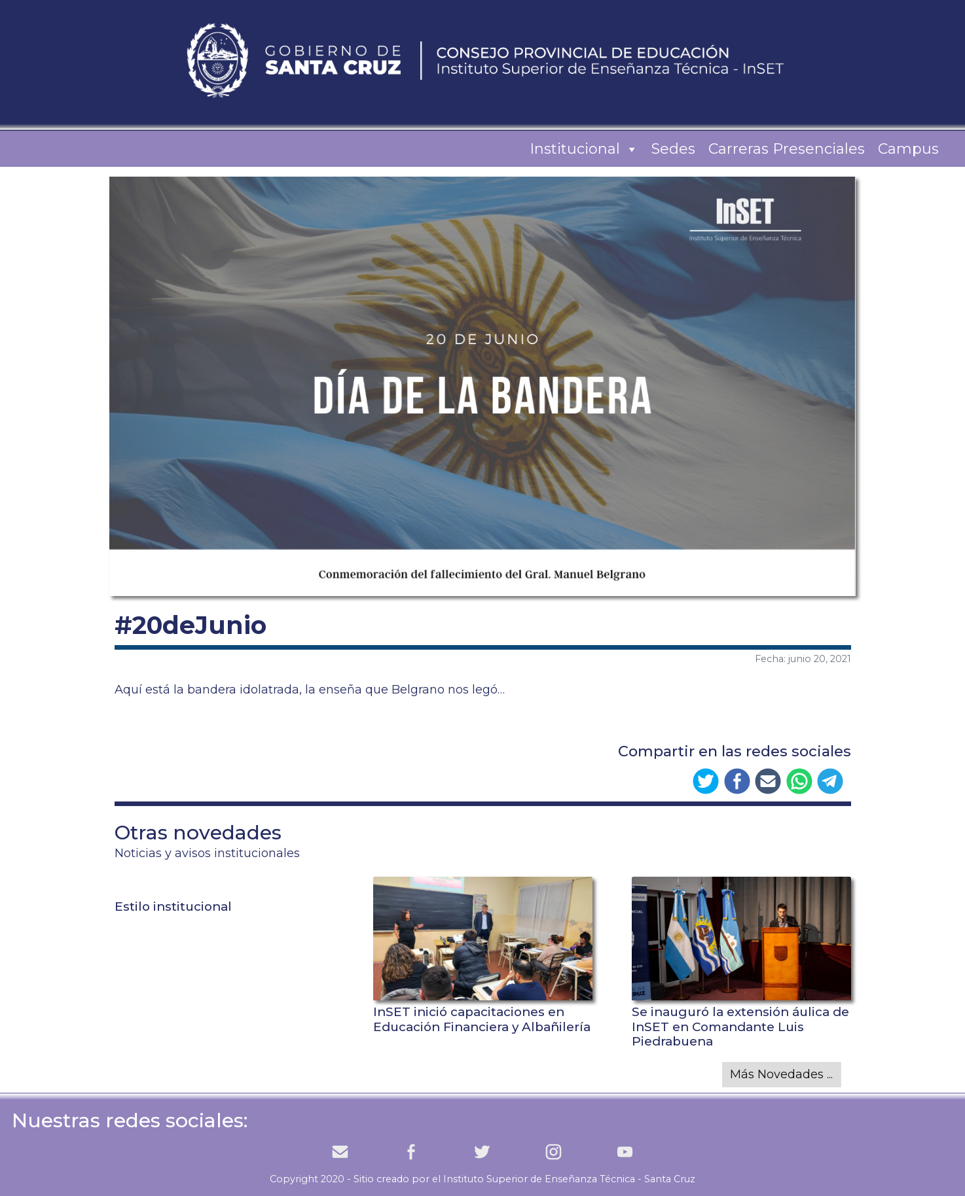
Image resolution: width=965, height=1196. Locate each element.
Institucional (584, 149)
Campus (908, 149)
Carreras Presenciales (786, 149)
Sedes (673, 149)
